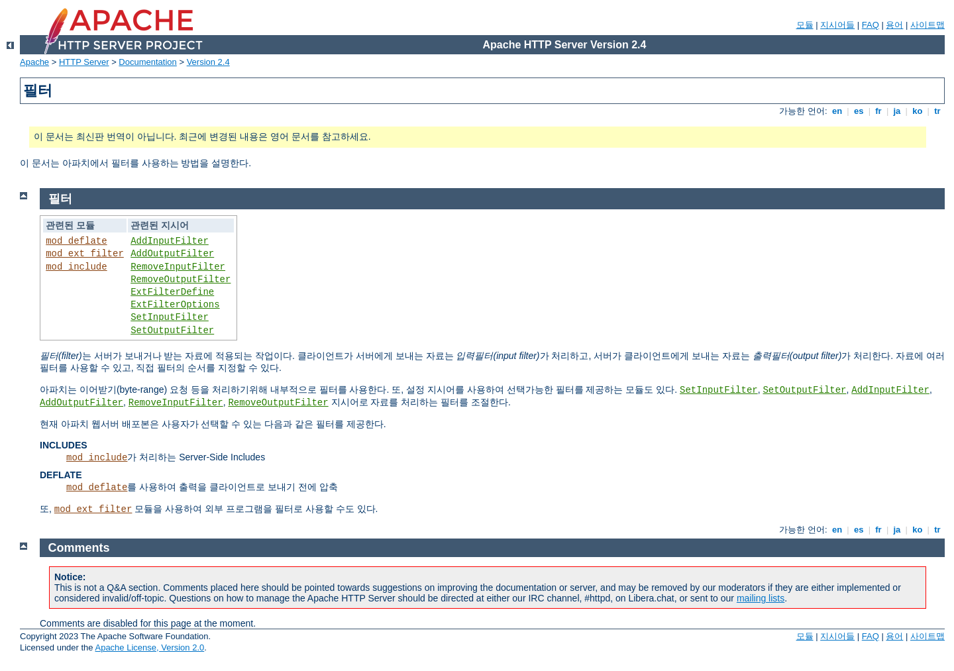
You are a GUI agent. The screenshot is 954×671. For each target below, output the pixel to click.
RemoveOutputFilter (181, 279)
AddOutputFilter (172, 253)
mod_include (76, 267)
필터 (60, 198)
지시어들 (837, 25)
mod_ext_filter (85, 253)
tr (937, 111)
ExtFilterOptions (175, 304)
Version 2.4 (208, 62)
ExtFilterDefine (172, 292)
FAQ (870, 25)
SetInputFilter (170, 317)
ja (897, 111)
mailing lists (760, 598)
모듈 (805, 25)
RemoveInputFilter (178, 267)
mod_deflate (76, 241)
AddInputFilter (170, 241)
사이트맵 (927, 25)
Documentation (147, 62)
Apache (34, 62)
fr (878, 111)
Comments (79, 547)
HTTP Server (84, 62)
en (836, 111)
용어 (894, 25)
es (858, 111)
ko (917, 111)
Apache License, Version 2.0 (149, 647)
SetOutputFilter (172, 330)
